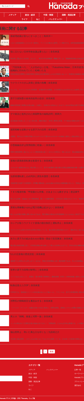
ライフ (24, 19)
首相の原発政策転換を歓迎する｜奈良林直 (31, 161)
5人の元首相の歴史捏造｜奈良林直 (27, 254)
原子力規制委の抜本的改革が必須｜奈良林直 (32, 98)
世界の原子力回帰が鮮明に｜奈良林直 (29, 270)
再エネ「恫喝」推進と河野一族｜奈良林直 (31, 316)
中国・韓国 (48, 15)
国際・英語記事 (69, 15)
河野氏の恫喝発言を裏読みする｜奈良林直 (31, 301)
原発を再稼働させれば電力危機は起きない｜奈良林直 (37, 207)
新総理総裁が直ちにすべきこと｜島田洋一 (31, 36)
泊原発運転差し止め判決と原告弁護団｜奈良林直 (34, 176)
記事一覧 (77, 370)
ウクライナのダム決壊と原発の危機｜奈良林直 (33, 83)
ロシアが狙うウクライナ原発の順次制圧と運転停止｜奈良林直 (41, 223)
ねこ (38, 19)
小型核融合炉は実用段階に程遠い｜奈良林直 (32, 145)
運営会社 (77, 385)
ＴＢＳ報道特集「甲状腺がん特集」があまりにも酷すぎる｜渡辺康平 (44, 192)
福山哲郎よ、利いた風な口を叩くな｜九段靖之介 (34, 332)
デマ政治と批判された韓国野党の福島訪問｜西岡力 (36, 114)
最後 (52, 351)
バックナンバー (55, 19)
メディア (12, 15)
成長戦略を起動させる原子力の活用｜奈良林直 (33, 129)
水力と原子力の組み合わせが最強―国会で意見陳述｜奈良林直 (41, 238)
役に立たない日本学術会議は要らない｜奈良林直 (34, 51)
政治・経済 (30, 15)
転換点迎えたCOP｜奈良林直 (25, 285)
